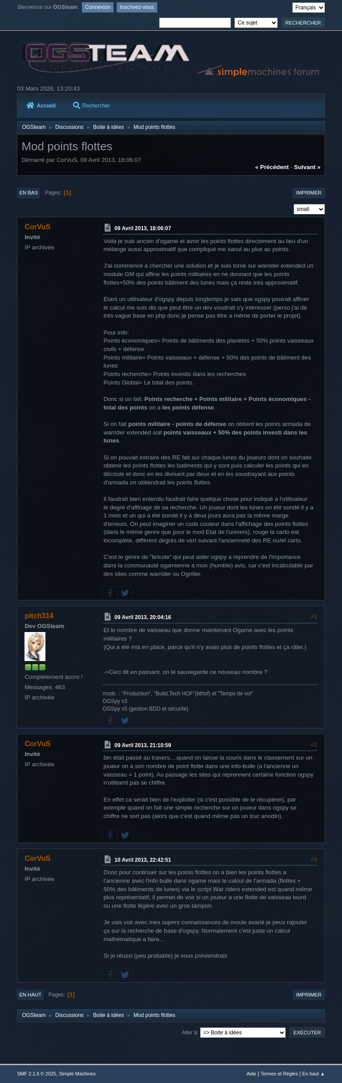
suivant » (307, 167)
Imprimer (309, 192)
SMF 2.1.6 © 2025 (36, 1073)
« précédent (272, 167)
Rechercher (91, 106)
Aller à (189, 1032)
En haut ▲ (313, 1073)
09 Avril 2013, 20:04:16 (142, 617)
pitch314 (38, 616)
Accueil (41, 106)
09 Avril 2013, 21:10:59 (142, 745)
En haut (30, 994)
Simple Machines (77, 1073)
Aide (251, 1073)
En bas (28, 192)
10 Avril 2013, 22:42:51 (142, 859)
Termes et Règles (279, 1073)
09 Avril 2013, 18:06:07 (142, 228)
